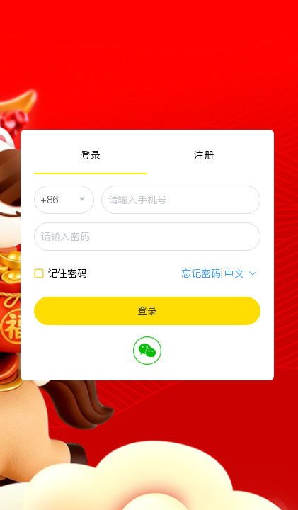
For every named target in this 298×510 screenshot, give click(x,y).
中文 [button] (241, 273)
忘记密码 (201, 273)
